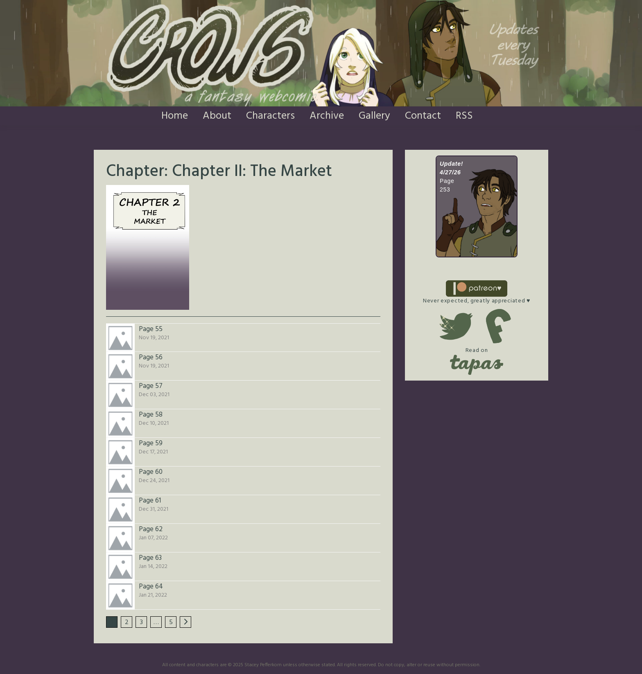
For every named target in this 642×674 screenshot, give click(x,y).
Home (174, 116)
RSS (464, 116)
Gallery (374, 116)
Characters (270, 116)
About (217, 116)
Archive (327, 116)
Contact (423, 116)
